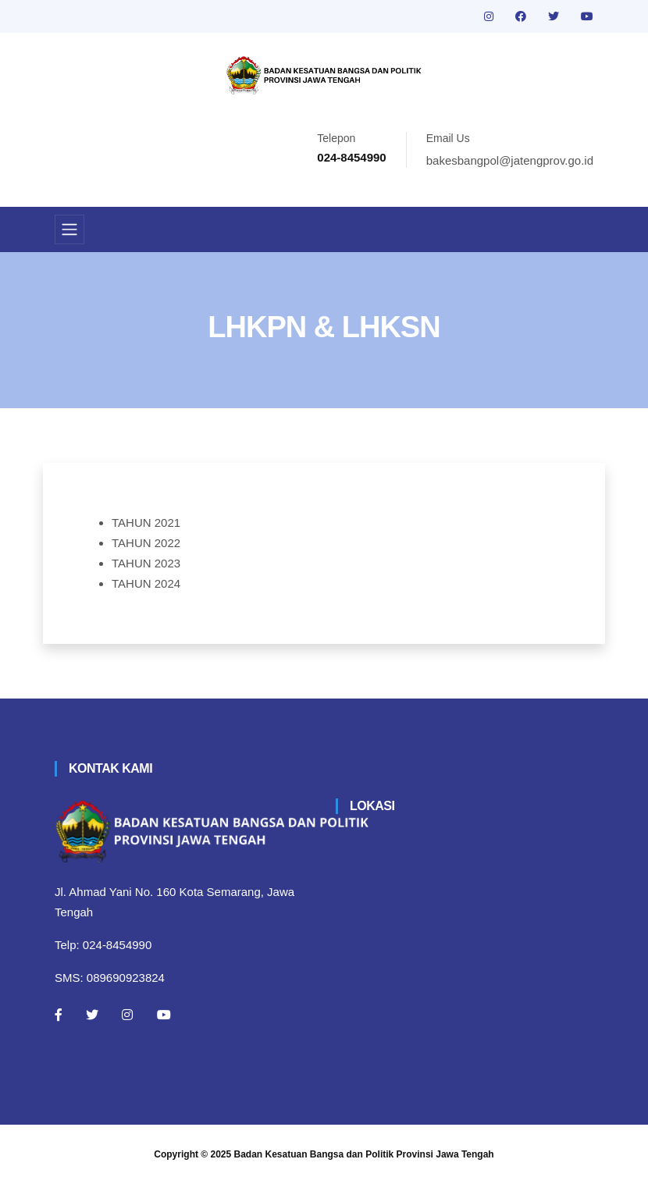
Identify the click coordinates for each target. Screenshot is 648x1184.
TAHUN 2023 (146, 563)
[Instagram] (127, 1015)
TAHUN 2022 (146, 542)
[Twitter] (92, 1015)
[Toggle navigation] (69, 229)
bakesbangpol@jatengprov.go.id (509, 160)
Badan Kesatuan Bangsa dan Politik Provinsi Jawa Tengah (364, 1154)
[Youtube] (164, 1015)
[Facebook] (59, 1015)
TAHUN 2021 (146, 522)
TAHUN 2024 (146, 583)
